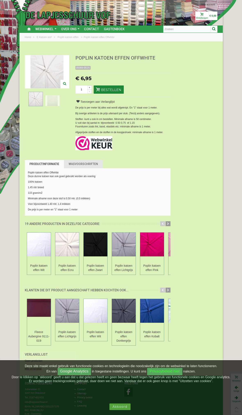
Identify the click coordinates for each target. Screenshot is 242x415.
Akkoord (119, 406)
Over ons (70, 29)
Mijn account (208, 4)
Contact (91, 29)
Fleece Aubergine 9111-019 (38, 336)
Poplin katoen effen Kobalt (152, 334)
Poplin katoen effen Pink (152, 268)
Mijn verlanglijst (182, 72)
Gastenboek (114, 29)
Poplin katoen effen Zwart (95, 268)
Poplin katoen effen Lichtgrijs (124, 268)
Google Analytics (74, 371)
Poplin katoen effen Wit (39, 268)
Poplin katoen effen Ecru (67, 268)
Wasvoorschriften (83, 164)
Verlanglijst (185, 58)
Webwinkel (46, 29)
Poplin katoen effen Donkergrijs (123, 336)
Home (28, 37)
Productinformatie (44, 164)
